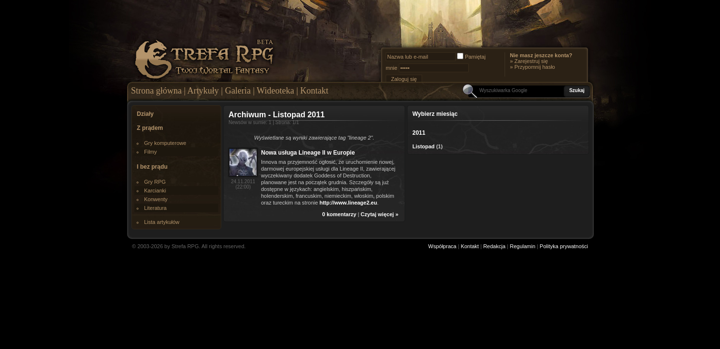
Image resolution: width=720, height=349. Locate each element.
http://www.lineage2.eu (348, 203)
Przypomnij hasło (534, 67)
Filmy (150, 152)
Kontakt (314, 90)
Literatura (155, 208)
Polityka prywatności (564, 246)
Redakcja (494, 246)
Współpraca (442, 246)
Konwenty (155, 199)
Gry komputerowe (165, 143)
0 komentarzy (339, 214)
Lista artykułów (162, 222)
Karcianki (155, 190)
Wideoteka (275, 90)
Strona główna (156, 90)
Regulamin (523, 246)
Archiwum (247, 115)
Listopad (423, 146)
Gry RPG (155, 182)
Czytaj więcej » (379, 214)
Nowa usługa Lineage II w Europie (308, 152)
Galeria (238, 90)
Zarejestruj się (531, 61)
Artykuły (203, 90)
